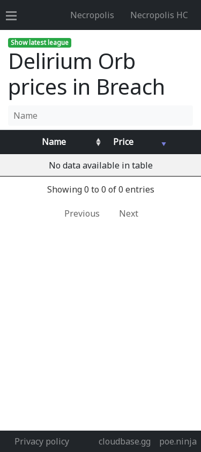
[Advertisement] (100, 325)
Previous (82, 213)
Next (128, 213)
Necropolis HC (159, 15)
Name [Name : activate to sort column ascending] (54, 142)
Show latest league (40, 42)
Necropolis (92, 15)
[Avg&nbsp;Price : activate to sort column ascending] (136, 141)
